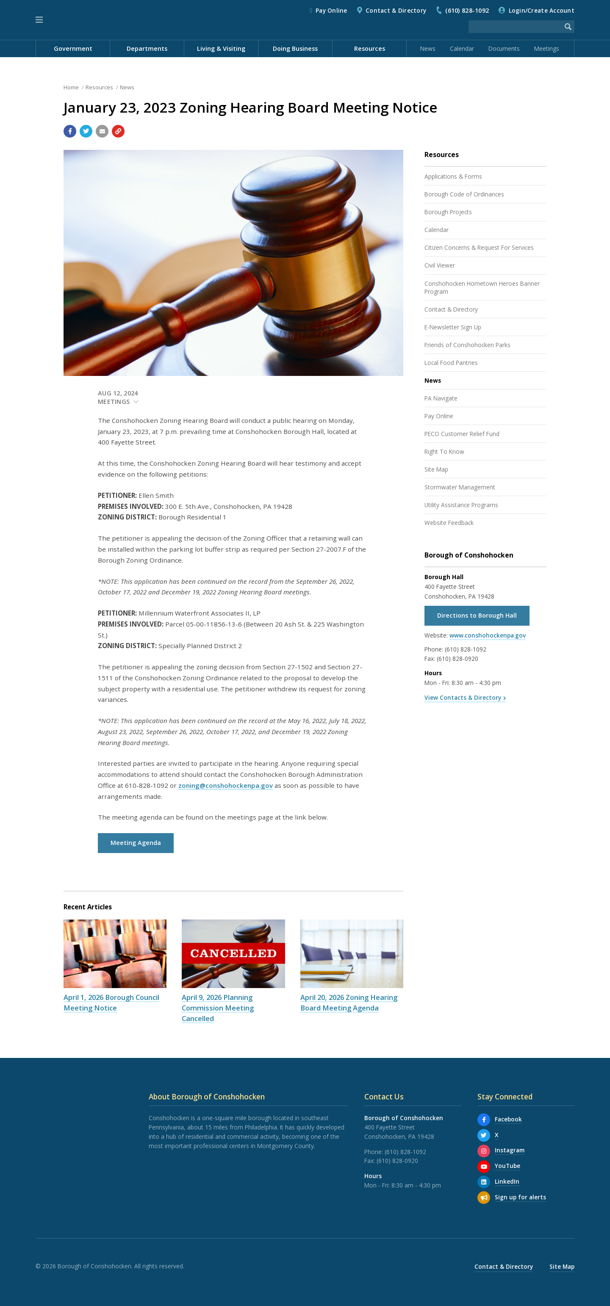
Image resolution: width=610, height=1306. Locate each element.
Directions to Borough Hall (477, 615)
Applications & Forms (453, 176)
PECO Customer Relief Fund (461, 434)
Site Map (436, 469)
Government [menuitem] (73, 48)
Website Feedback (449, 523)
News (427, 48)
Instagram (509, 1150)
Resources (99, 87)
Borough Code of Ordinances (464, 194)
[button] (39, 20)
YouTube (507, 1166)
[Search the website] (515, 26)
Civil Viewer (439, 265)
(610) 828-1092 (467, 10)
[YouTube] (483, 1166)
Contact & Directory (396, 10)
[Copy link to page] (118, 131)
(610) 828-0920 (457, 658)
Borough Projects (448, 212)
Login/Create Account (541, 10)
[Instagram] (483, 1151)
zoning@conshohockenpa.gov (225, 785)
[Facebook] (483, 1119)
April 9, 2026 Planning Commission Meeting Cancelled (218, 1007)
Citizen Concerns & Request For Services (479, 247)
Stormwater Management (459, 487)
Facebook (508, 1119)
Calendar (462, 48)
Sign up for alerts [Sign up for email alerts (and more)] (520, 1197)
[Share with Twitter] (86, 131)
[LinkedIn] (483, 1182)
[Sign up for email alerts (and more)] (483, 1197)
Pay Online (331, 10)
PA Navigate (441, 398)
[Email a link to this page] (102, 131)
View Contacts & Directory (462, 697)
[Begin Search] (568, 26)
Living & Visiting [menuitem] (221, 48)
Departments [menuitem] (147, 48)
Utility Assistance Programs (461, 505)
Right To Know (444, 451)
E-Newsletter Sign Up (452, 327)
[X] (483, 1135)
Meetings (546, 48)
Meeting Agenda (136, 843)
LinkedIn (507, 1181)
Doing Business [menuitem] (295, 48)
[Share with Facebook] (70, 131)
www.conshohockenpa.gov (487, 635)
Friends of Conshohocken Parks (467, 345)
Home (71, 87)
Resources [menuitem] (369, 48)
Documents (504, 48)
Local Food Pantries (451, 363)
